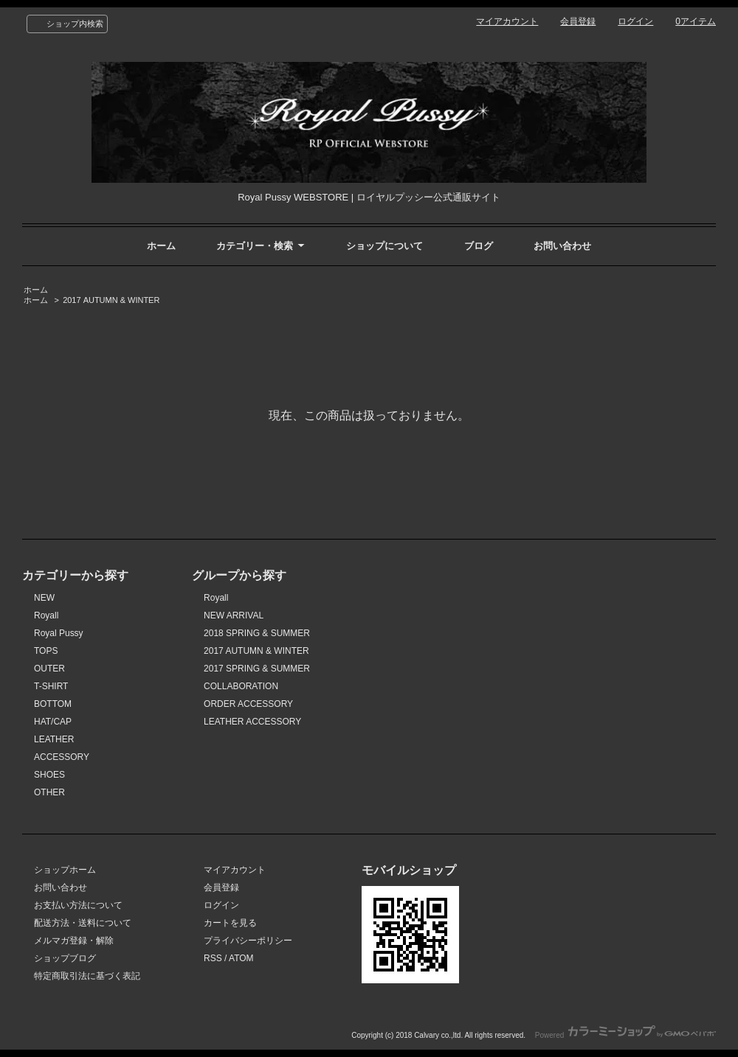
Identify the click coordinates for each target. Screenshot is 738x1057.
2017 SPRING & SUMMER (257, 668)
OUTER (49, 668)
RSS (213, 958)
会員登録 (578, 21)
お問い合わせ (562, 245)
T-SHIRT (51, 686)
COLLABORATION (241, 686)
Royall (46, 615)
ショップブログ (65, 958)
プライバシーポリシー (248, 940)
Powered (625, 1035)
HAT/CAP (53, 721)
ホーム (161, 245)
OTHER (49, 792)
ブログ (478, 245)
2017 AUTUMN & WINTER (111, 300)
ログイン (635, 21)
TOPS (46, 651)
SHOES (49, 775)
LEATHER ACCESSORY (252, 721)
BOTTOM (53, 704)
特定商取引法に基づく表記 (87, 976)
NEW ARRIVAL (233, 615)
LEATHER (54, 739)
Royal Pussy (58, 633)
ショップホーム (65, 870)
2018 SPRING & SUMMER (257, 633)
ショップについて (384, 245)
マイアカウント (507, 21)
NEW (44, 598)
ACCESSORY (61, 757)
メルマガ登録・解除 (74, 940)
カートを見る (230, 923)
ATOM (241, 958)
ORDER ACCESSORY (248, 704)
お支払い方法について (78, 905)
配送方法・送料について (82, 923)
